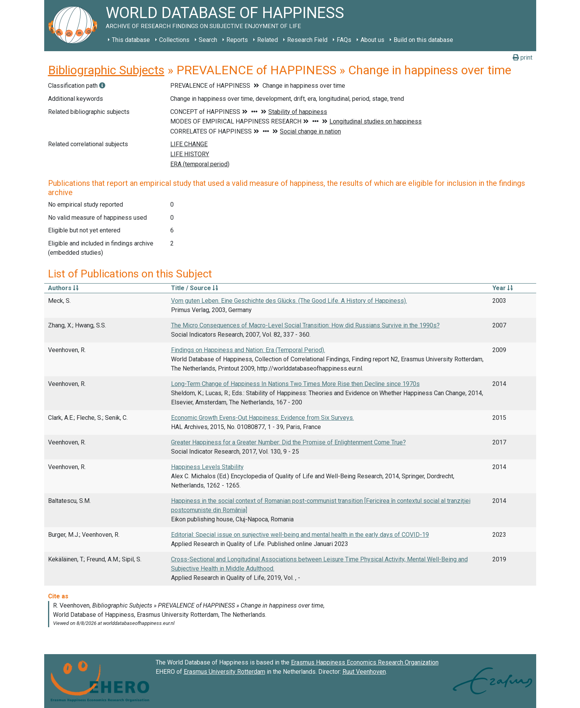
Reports (237, 39)
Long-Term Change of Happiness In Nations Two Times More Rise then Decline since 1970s (295, 383)
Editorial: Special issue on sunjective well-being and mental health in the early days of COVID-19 (300, 534)
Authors (63, 288)
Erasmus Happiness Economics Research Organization (365, 662)
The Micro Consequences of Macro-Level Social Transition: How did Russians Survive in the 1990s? (305, 325)
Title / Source (194, 288)
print (522, 57)
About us (372, 39)
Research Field (307, 39)
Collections (174, 39)
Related (267, 39)
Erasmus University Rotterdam (224, 671)
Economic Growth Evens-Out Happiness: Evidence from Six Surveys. (262, 417)
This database (131, 39)
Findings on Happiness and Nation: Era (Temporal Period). (248, 350)
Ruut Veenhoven (364, 671)
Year (502, 288)
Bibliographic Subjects (106, 70)
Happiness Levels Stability (207, 467)
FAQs (344, 39)
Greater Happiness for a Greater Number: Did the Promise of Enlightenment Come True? (288, 442)
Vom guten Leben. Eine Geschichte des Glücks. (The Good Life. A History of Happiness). (289, 300)
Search (208, 39)
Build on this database (423, 39)
